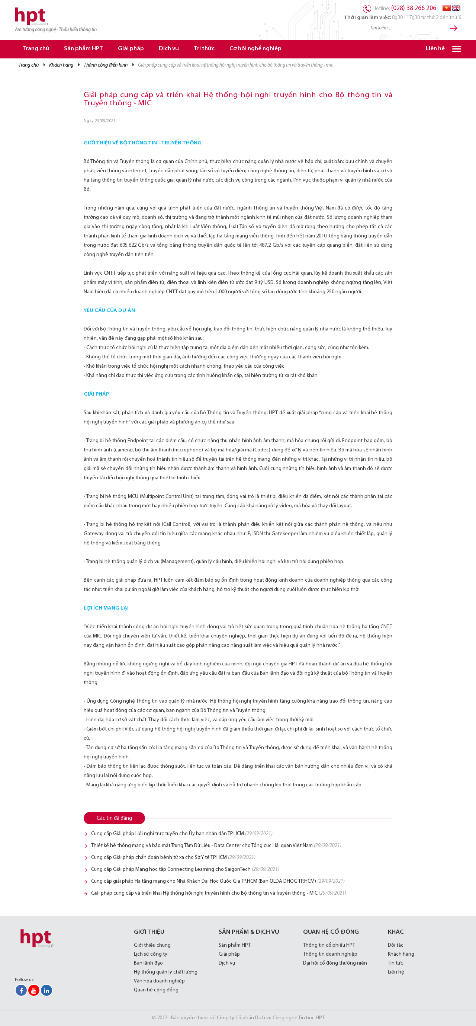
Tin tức (395, 963)
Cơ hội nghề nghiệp (255, 49)
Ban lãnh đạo (148, 963)
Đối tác (395, 945)
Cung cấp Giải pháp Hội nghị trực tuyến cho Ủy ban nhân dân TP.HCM (182, 834)
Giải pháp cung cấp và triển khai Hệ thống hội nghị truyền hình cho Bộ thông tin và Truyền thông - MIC (218, 893)
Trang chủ (35, 49)
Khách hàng (401, 954)
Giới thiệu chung (152, 945)
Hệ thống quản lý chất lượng (165, 972)
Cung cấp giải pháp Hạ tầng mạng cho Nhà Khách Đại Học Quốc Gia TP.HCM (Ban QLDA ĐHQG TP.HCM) (218, 881)
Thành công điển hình (106, 65)
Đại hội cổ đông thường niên (335, 963)
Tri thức (204, 49)
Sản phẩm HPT (83, 49)
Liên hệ (435, 49)
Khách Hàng (61, 65)
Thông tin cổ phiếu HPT (329, 945)
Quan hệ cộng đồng (156, 990)
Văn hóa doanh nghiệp (159, 981)
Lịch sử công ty (150, 954)
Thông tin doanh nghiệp (330, 954)
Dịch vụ (169, 49)
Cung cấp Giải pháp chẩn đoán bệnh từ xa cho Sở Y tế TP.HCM (173, 857)
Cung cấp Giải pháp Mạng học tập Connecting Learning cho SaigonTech (185, 869)
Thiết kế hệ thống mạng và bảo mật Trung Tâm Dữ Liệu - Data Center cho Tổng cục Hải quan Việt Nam (216, 845)
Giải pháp (131, 49)
